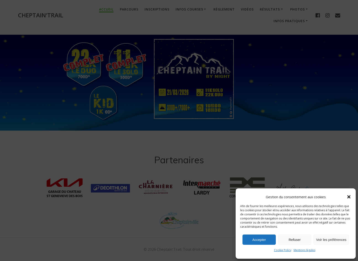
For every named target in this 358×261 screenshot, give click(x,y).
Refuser (295, 240)
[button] (349, 197)
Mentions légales (304, 250)
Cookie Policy (282, 250)
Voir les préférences (331, 240)
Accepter (259, 240)
